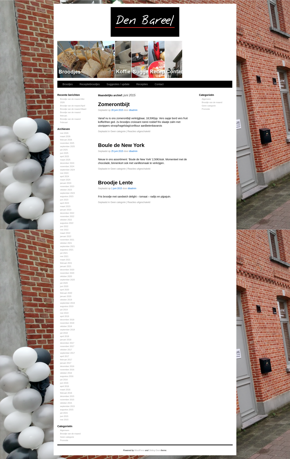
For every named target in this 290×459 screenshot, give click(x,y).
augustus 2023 (66, 196)
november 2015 (67, 399)
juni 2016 (64, 383)
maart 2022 (65, 233)
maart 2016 (65, 389)
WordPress (139, 450)
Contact (174, 59)
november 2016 (67, 369)
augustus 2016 (66, 376)
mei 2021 (64, 256)
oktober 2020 (66, 276)
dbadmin (133, 110)
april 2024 (64, 176)
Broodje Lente (115, 182)
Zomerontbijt (114, 104)
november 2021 (67, 240)
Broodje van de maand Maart (73, 109)
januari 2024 (65, 183)
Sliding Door (154, 450)
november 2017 (67, 346)
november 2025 (67, 143)
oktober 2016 (66, 373)
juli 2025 (64, 150)
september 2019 (67, 303)
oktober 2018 (66, 326)
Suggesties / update (140, 59)
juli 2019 (64, 310)
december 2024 (67, 163)
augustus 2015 (66, 409)
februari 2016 (66, 393)
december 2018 (67, 320)
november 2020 (67, 273)
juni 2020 (64, 286)
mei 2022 (64, 230)
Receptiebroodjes (123, 59)
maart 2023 (65, 206)
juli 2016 (64, 379)
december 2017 (67, 343)
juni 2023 (64, 200)
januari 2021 (65, 266)
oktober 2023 (66, 190)
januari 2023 (65, 210)
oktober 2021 (66, 243)
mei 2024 (64, 173)
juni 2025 (64, 153)
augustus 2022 (66, 223)
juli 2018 (64, 333)
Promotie (64, 440)
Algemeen (64, 430)
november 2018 (67, 323)
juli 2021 (64, 253)
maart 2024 (65, 180)
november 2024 (67, 166)
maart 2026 (65, 136)
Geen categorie (67, 437)
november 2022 (67, 216)
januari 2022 (65, 236)
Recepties (156, 59)
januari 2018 (65, 340)
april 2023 (64, 203)
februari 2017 (66, 360)
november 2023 (67, 186)
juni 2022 (64, 226)
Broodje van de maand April (72, 106)
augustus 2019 (66, 306)
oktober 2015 (66, 403)
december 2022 (67, 213)
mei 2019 (64, 313)
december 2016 (67, 366)
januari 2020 (65, 296)
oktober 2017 (66, 350)
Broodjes (86, 59)
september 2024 (67, 170)
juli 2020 (64, 283)
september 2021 (67, 246)
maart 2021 (65, 260)
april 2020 (64, 290)
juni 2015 (64, 416)
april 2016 (64, 386)
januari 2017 (65, 363)
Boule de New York (121, 145)
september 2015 (67, 406)
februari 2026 (66, 140)
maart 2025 (65, 160)
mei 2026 (64, 133)
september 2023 (67, 193)
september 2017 (67, 353)
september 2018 (67, 330)
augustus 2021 (66, 250)
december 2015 (67, 396)
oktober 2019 (66, 300)
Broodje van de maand (70, 434)
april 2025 (64, 156)
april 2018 (64, 336)
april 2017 (64, 356)
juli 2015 (64, 413)
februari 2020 (66, 293)
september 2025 (67, 146)
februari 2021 (66, 263)
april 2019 (64, 316)
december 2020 (67, 270)
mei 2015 (64, 419)
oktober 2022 (66, 220)
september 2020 (67, 280)
